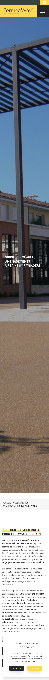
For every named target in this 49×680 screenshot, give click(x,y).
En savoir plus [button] (36, 661)
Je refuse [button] (16, 668)
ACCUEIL (7, 502)
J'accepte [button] (34, 668)
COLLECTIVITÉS (20, 502)
